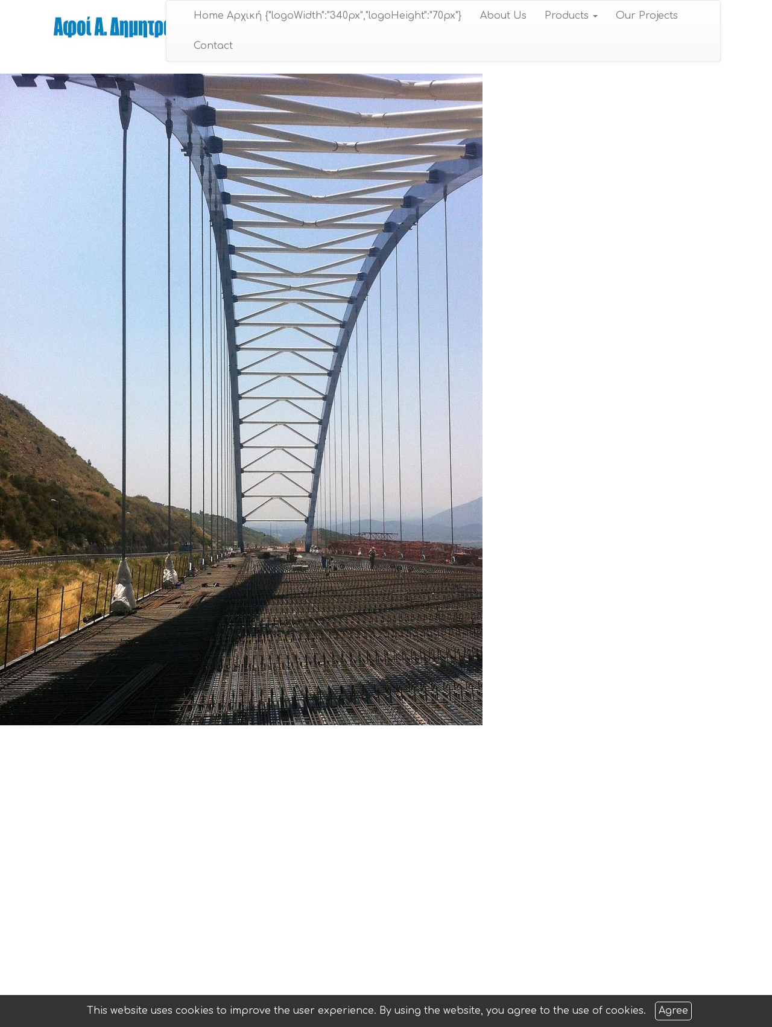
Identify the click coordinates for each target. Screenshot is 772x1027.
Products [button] (571, 15)
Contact (213, 45)
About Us (503, 15)
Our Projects (647, 15)
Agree (673, 1010)
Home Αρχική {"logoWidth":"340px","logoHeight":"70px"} (328, 15)
